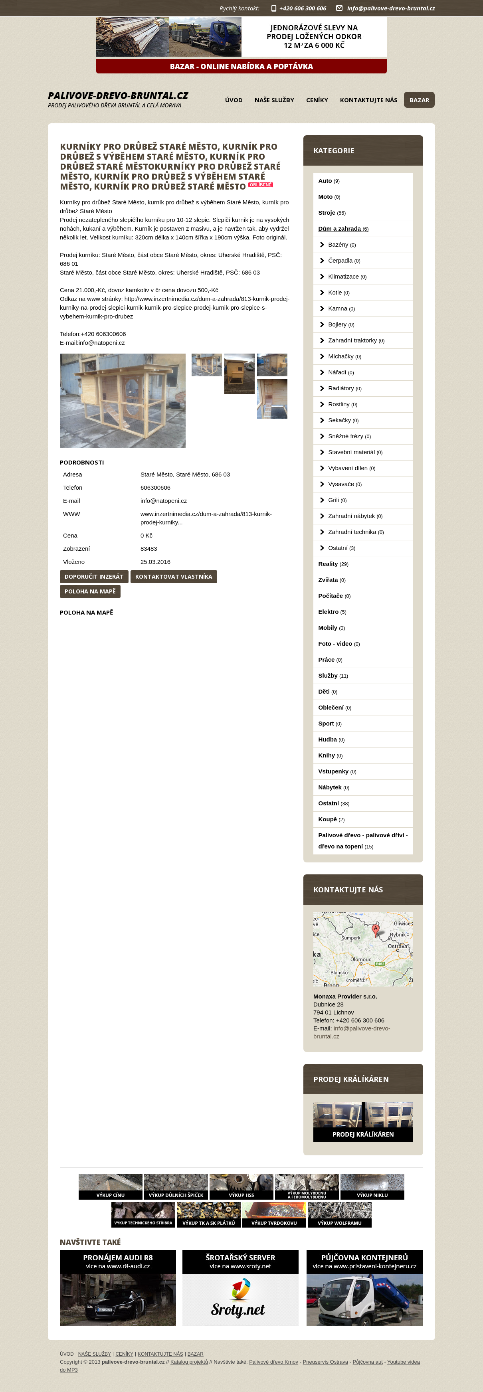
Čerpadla (344, 260)
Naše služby (274, 100)
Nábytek (334, 787)
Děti (328, 691)
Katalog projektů (189, 1362)
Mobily (332, 627)
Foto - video (339, 643)
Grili (338, 499)
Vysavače (345, 483)
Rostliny (343, 404)
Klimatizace (348, 276)
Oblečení (335, 707)
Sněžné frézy (350, 436)
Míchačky (345, 356)
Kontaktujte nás (369, 100)
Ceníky (317, 100)
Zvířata (332, 579)
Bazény (342, 244)
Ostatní (342, 547)
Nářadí (341, 372)
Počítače (335, 595)
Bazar (419, 100)
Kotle (339, 292)
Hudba (332, 739)
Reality (334, 563)
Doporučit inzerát (94, 576)
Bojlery (341, 324)
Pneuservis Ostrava (325, 1362)
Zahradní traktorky (357, 340)
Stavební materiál (356, 452)
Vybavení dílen (352, 468)
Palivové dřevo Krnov (273, 1362)
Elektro (332, 611)
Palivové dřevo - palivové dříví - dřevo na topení (363, 841)
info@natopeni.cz (164, 500)
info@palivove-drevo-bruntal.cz (391, 8)
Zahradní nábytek (356, 515)
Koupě (332, 819)
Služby (333, 675)
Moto (329, 196)
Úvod (234, 100)
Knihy (331, 755)
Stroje (332, 212)
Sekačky (344, 420)
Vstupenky (337, 771)
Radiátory (345, 388)
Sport (330, 723)
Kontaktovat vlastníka (173, 576)
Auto (329, 180)
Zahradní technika (356, 531)
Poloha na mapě (90, 591)
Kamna (342, 308)
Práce (330, 659)
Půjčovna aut (368, 1362)
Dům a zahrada (344, 228)
